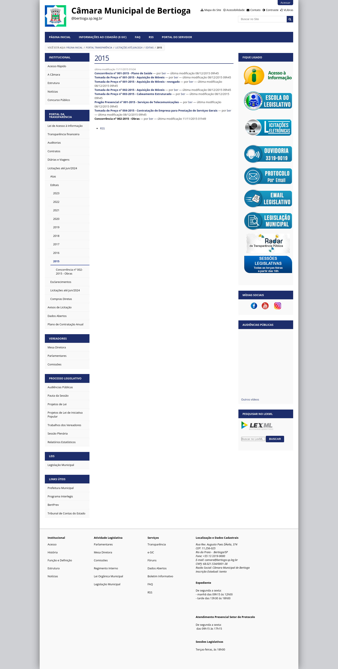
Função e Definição (60, 560)
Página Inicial (59, 37)
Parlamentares (103, 544)
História (53, 552)
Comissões (101, 560)
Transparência (156, 544)
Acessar (285, 3)
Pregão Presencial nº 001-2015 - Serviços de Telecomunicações (136, 102)
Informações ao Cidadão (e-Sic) (103, 37)
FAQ (138, 37)
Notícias (53, 576)
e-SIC (150, 552)
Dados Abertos (156, 568)
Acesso (52, 544)
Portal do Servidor (177, 37)
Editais (150, 47)
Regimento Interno (106, 568)
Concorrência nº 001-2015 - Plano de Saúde (123, 73)
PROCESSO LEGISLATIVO (65, 378)
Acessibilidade (235, 10)
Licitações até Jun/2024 (128, 47)
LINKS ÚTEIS (57, 479)
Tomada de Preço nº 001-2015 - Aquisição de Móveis (129, 77)
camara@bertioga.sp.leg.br (221, 560)
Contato (255, 10)
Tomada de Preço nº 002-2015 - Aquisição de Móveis (129, 90)
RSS (151, 37)
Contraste (272, 10)
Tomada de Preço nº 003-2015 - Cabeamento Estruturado (132, 94)
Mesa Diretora (103, 552)
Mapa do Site (212, 10)
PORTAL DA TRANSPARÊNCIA (60, 115)
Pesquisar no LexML (258, 414)
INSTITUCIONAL (59, 57)
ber (164, 73)
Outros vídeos (250, 399)
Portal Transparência (99, 47)
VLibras (288, 10)
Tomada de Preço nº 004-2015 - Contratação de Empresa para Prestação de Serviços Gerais (156, 110)
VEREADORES (58, 338)
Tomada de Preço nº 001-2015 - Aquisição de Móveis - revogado (137, 82)
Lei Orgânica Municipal (108, 576)
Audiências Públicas (258, 325)
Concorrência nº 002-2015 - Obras (116, 119)
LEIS (52, 456)
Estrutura (54, 568)
